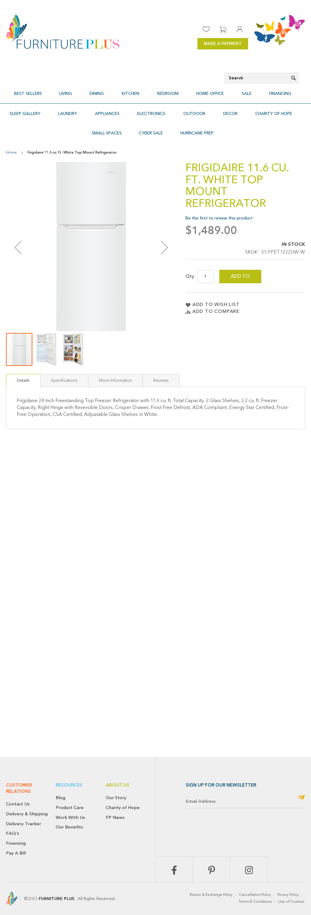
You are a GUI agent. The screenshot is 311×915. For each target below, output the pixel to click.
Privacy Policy (288, 895)
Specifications (64, 364)
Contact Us (18, 804)
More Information (115, 364)
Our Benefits (69, 827)
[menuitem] (51, 91)
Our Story (116, 798)
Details (23, 364)
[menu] (155, 91)
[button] (46, 333)
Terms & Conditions (255, 902)
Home (11, 136)
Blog (60, 798)
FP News (115, 817)
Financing (16, 843)
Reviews (161, 364)
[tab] (23, 364)
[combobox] (261, 78)
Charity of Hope (123, 808)
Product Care (70, 808)
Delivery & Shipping (27, 814)
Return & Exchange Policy (211, 895)
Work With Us (70, 817)
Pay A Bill (16, 853)
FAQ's (12, 833)
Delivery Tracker (23, 824)
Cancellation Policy (255, 895)
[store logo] (62, 32)
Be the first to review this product (219, 201)
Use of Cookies (291, 902)
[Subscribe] (301, 798)
